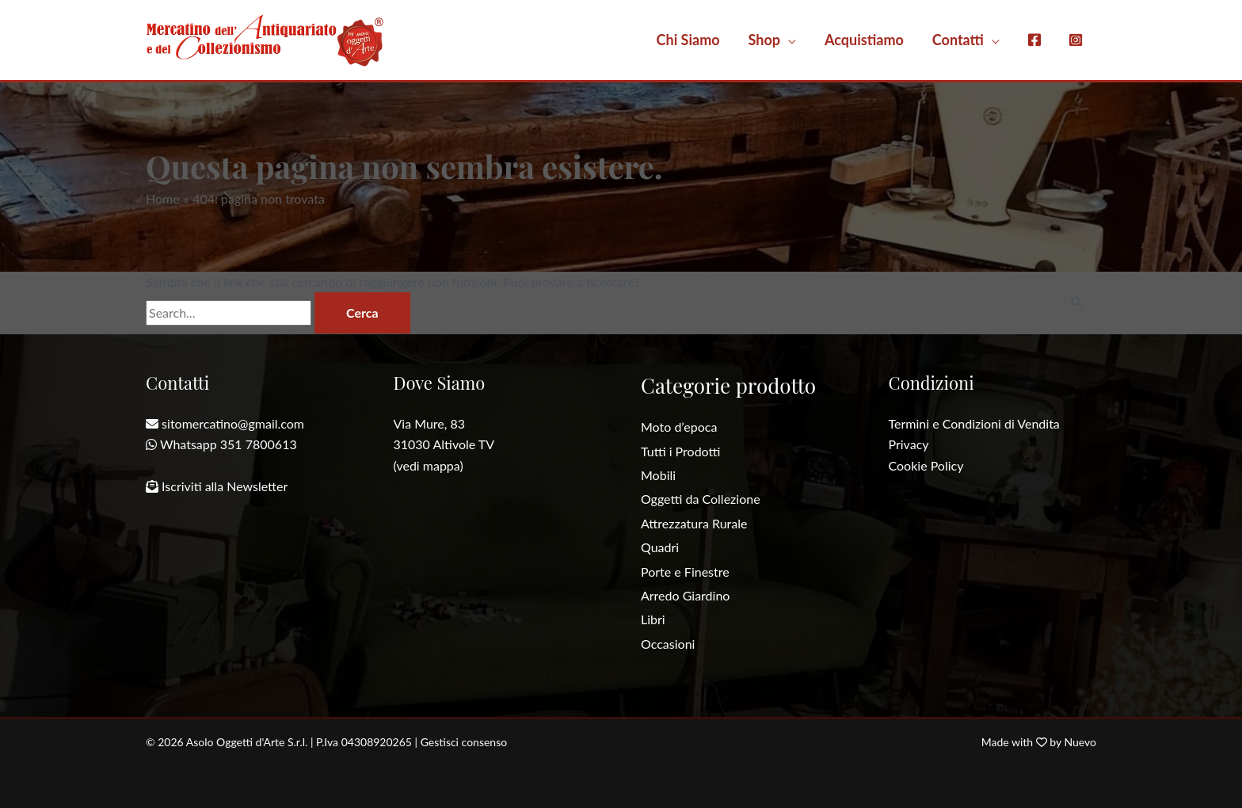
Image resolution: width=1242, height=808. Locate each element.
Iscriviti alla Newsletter (225, 486)
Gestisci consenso (464, 742)
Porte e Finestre (685, 571)
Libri (653, 619)
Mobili (658, 474)
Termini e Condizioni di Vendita (974, 423)
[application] (788, 39)
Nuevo (1080, 742)
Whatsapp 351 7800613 (228, 444)
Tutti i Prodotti (680, 451)
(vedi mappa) (428, 465)
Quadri (660, 547)
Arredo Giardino (685, 595)
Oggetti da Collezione (700, 498)
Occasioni (668, 643)
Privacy (909, 444)
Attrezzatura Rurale (694, 523)
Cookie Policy (926, 465)
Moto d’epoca (679, 426)
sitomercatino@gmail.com (233, 423)
